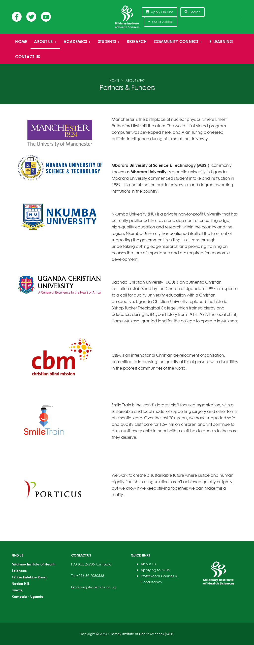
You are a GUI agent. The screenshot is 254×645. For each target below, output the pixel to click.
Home (21, 41)
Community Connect (176, 44)
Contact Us (27, 56)
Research (136, 41)
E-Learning (221, 41)
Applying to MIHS (155, 570)
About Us (148, 564)
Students (107, 44)
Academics (76, 44)
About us (44, 44)
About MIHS (135, 80)
